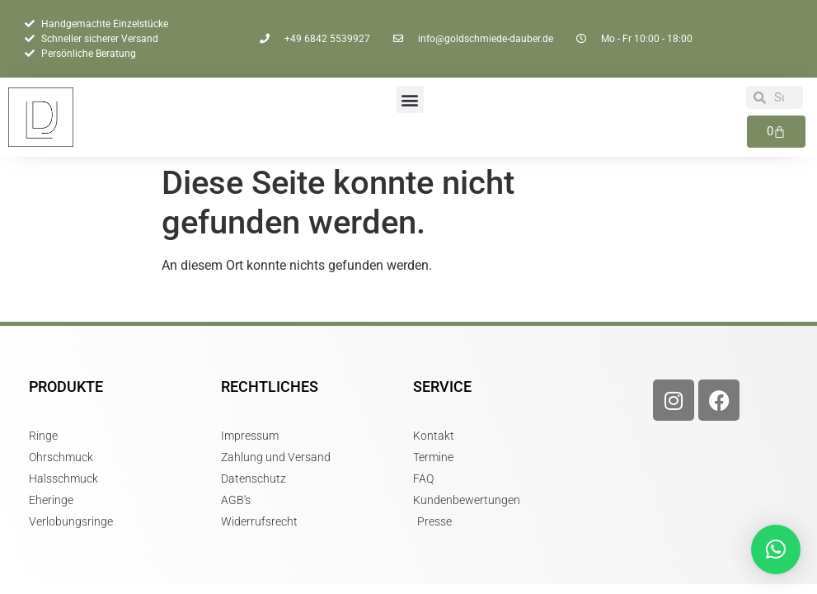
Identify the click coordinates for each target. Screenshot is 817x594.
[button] (410, 99)
